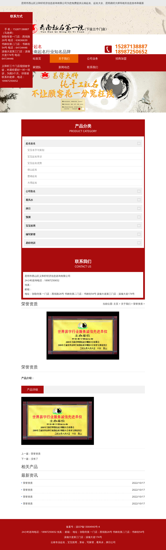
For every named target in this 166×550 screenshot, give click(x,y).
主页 (115, 303)
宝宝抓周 (30, 225)
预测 (28, 217)
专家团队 (35, 67)
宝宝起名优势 (34, 163)
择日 (28, 208)
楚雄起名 (32, 176)
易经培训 (30, 242)
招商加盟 (121, 58)
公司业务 (92, 58)
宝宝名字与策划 (35, 150)
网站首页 (35, 58)
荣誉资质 (138, 303)
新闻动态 (64, 67)
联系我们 (92, 67)
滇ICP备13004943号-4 (88, 526)
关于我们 (64, 58)
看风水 (29, 199)
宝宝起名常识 (34, 156)
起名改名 (30, 143)
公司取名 (30, 191)
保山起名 (32, 169)
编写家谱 (30, 234)
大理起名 (32, 182)
